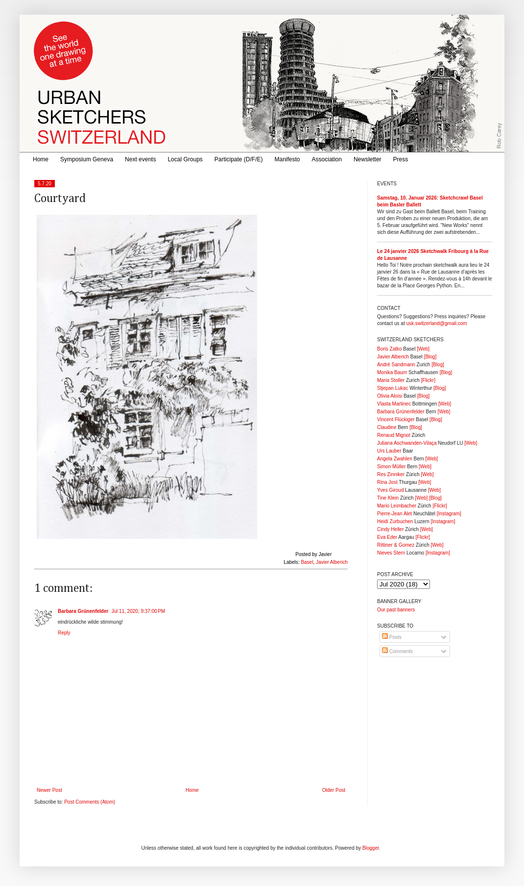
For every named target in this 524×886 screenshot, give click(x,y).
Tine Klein (388, 498)
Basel (307, 562)
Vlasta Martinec (394, 403)
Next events (140, 159)
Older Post (333, 790)
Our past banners (396, 609)
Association (327, 159)
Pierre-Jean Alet (394, 513)
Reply (64, 632)
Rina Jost (387, 482)
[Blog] (430, 356)
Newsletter (367, 159)
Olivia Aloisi (389, 396)
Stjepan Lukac (392, 388)
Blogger (370, 848)
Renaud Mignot (393, 435)
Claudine (386, 427)
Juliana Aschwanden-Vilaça (407, 443)
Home (40, 159)
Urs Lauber (389, 451)
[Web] (423, 349)
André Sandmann (396, 364)
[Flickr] (428, 380)
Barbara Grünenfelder (83, 611)
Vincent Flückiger (396, 419)
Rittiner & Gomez (395, 545)
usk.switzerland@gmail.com (436, 323)
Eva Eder (387, 537)
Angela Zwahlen (394, 458)
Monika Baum (392, 372)
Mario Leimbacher (396, 505)
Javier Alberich (332, 562)
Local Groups (184, 159)
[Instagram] (449, 513)
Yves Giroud (390, 490)
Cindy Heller (390, 529)
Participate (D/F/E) (238, 159)
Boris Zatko (389, 349)
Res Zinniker (391, 474)
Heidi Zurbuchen (395, 521)
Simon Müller (391, 466)
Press (400, 159)
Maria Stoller (391, 380)
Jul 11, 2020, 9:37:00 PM (138, 611)
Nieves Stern (391, 553)
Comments (397, 651)
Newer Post (49, 790)
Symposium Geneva (86, 159)
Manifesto (287, 159)
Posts (392, 637)
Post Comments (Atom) (89, 802)
